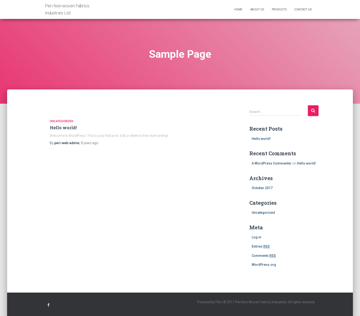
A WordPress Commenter (272, 163)
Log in (256, 237)
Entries (261, 247)
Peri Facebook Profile (48, 306)
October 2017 (262, 188)
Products (279, 9)
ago (89, 143)
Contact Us (303, 9)
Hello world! (63, 127)
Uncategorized (61, 121)
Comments (264, 256)
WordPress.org (264, 265)
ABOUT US (257, 9)
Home (238, 9)
